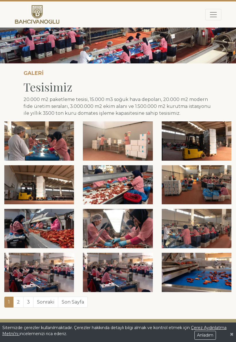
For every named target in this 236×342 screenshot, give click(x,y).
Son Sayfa (73, 302)
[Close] (232, 334)
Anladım (205, 335)
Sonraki (45, 302)
